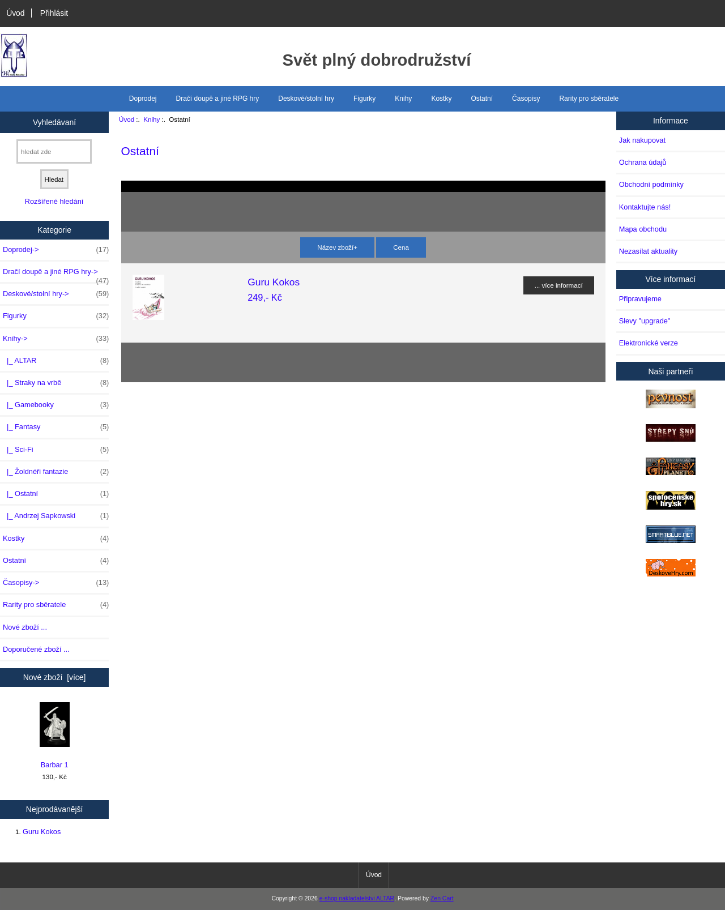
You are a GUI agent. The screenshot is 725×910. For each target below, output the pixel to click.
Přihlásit (54, 13)
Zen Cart (442, 898)
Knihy (151, 119)
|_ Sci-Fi (56, 449)
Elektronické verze (648, 343)
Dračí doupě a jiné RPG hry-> (56, 274)
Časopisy (526, 98)
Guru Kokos (42, 831)
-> (56, 338)
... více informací (559, 285)
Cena (401, 247)
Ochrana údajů (643, 162)
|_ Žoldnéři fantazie (56, 471)
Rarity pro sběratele (589, 98)
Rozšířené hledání (54, 201)
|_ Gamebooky (56, 404)
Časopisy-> (56, 582)
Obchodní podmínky (651, 184)
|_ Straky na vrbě (56, 382)
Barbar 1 (55, 736)
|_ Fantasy (56, 426)
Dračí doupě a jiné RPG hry (217, 98)
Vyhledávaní (54, 121)
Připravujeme (640, 298)
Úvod (15, 13)
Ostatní (482, 98)
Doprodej (143, 98)
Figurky (364, 98)
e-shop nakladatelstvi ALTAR (356, 898)
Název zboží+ (337, 247)
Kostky (441, 98)
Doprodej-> (56, 249)
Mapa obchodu (643, 229)
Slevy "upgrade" (645, 321)
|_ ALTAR (56, 360)
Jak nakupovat (642, 140)
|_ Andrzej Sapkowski (56, 515)
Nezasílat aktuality (648, 251)
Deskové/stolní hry (306, 98)
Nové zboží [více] (54, 677)
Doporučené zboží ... (36, 649)
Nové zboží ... (25, 627)
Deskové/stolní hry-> (56, 293)
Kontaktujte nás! (645, 207)
